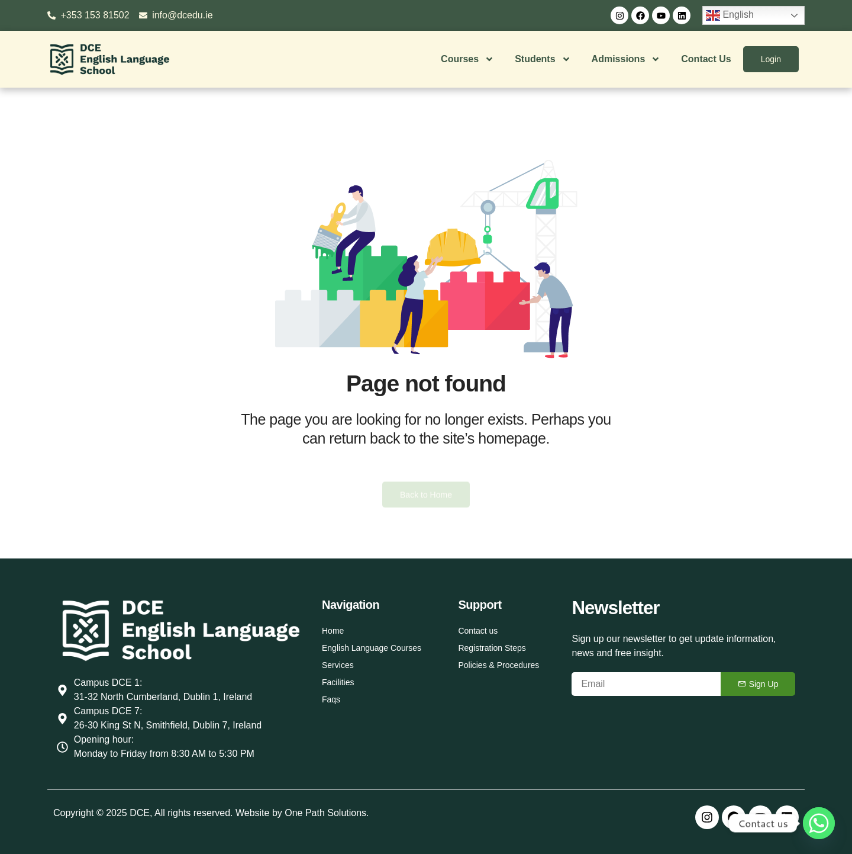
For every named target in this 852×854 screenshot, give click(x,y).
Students (542, 59)
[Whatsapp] (819, 823)
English (730, 15)
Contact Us (706, 59)
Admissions (626, 59)
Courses (467, 59)
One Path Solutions (325, 813)
